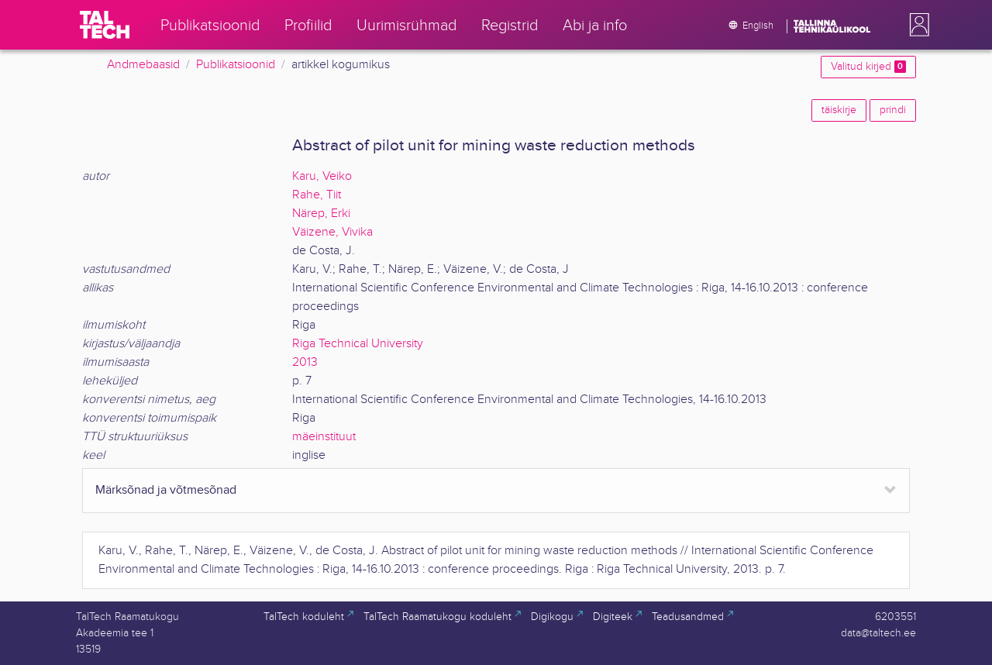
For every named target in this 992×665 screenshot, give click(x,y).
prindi (893, 110)
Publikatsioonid (235, 64)
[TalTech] (104, 25)
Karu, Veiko (322, 176)
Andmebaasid (143, 64)
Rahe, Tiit (316, 195)
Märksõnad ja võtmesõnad (165, 490)
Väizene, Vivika (332, 232)
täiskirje (839, 110)
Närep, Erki (321, 213)
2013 (305, 362)
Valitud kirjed (868, 66)
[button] (916, 25)
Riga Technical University (357, 343)
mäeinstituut (324, 436)
